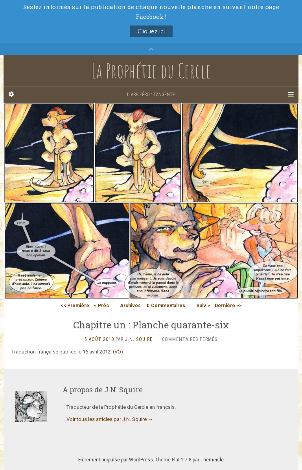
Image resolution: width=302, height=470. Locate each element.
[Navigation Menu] (290, 94)
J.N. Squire (139, 339)
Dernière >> (228, 305)
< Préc (101, 305)
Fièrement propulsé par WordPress (115, 460)
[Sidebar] (11, 94)
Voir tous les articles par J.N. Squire (109, 419)
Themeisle (212, 460)
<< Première (75, 305)
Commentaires (166, 305)
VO (117, 352)
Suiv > (203, 305)
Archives (130, 305)
